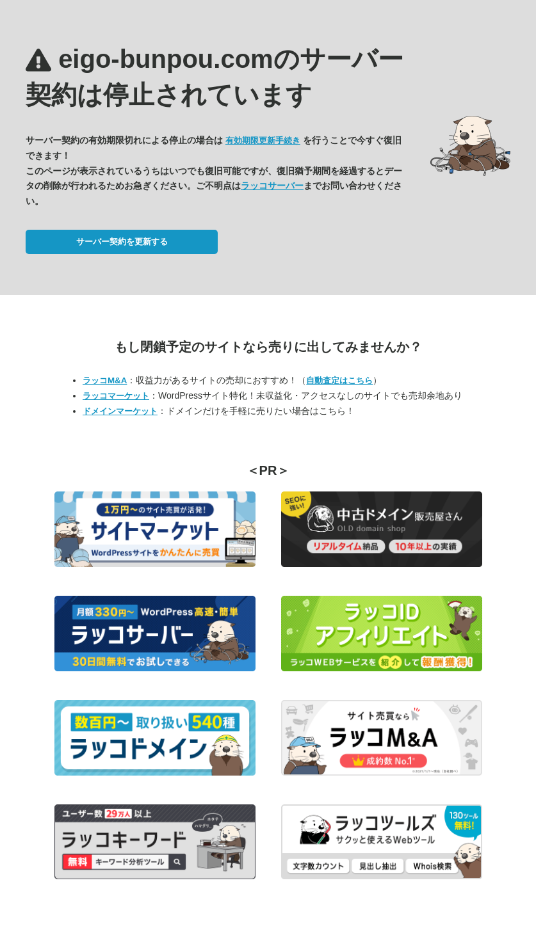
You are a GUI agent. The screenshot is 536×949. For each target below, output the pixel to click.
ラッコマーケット (116, 396)
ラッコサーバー (272, 185)
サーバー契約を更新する (122, 241)
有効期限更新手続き (262, 140)
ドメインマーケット (120, 411)
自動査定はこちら (339, 380)
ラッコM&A (105, 380)
